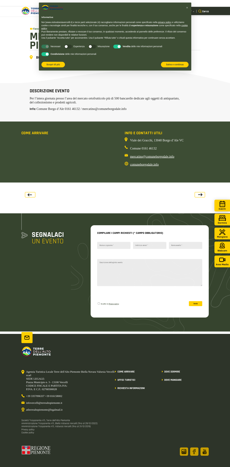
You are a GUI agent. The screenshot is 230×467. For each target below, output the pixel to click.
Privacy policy (114, 304)
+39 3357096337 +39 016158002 (44, 396)
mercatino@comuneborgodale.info (152, 156)
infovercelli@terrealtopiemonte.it (44, 402)
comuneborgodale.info (144, 164)
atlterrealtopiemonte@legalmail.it (44, 409)
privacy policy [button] (164, 22)
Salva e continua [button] (174, 64)
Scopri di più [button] (53, 64)
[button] (187, 7)
